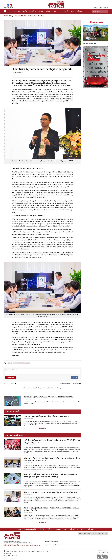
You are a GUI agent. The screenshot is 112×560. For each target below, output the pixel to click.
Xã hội (40, 11)
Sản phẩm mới (32, 16)
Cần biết (80, 11)
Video (72, 11)
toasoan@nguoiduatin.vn (11, 555)
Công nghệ (64, 11)
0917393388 (8, 553)
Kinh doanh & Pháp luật (17, 11)
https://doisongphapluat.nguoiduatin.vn (12, 541)
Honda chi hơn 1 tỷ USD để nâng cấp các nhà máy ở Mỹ (47, 416)
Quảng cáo (105, 7)
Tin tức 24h (96, 534)
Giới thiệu (87, 534)
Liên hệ (95, 7)
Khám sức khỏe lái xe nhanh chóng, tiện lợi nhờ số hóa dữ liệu (51, 492)
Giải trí (48, 11)
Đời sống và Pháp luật (89, 43)
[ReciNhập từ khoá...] (100, 11)
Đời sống (32, 11)
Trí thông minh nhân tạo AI (24, 363)
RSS (80, 534)
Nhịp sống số (20, 16)
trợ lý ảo (10, 363)
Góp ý (100, 7)
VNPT (14, 363)
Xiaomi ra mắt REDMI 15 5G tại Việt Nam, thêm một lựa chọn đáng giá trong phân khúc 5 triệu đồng (50, 475)
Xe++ (55, 11)
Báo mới (104, 534)
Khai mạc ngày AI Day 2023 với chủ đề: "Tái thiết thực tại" (48, 397)
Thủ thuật (41, 16)
